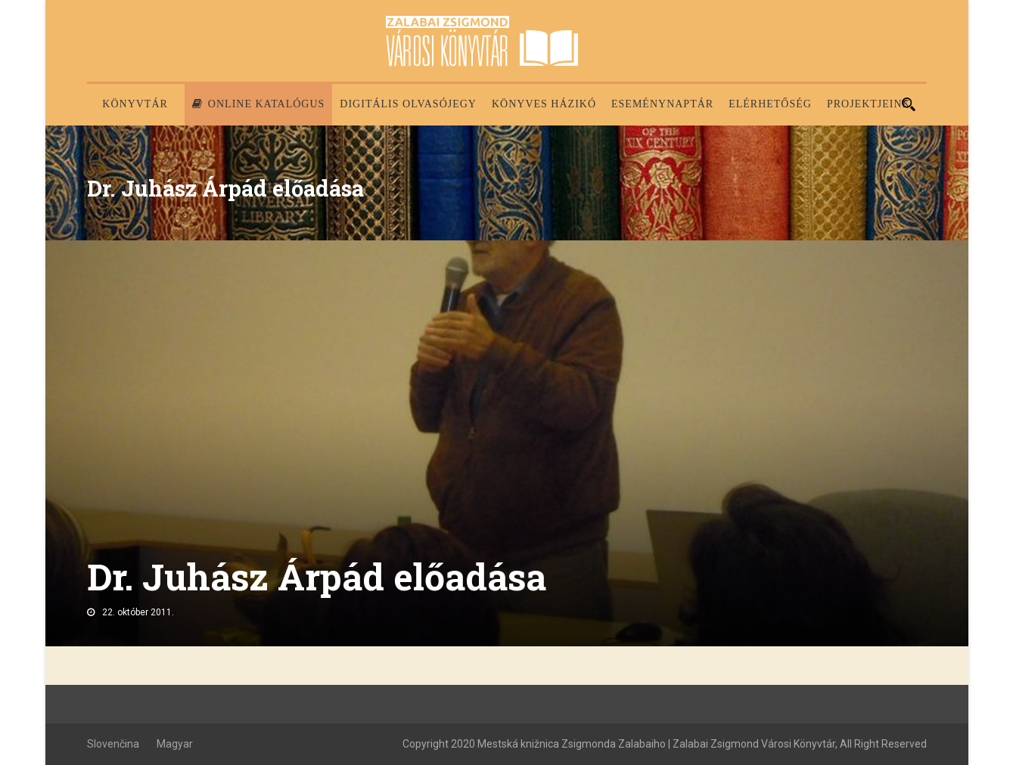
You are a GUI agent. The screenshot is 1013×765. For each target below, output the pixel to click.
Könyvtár (135, 104)
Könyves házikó (544, 104)
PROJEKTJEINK (869, 104)
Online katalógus (258, 104)
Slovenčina (113, 744)
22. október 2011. (138, 612)
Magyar (175, 744)
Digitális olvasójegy (408, 104)
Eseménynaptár (662, 104)
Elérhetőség (770, 104)
